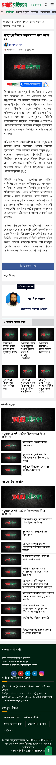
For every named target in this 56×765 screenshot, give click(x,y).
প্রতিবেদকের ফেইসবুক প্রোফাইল (34, 309)
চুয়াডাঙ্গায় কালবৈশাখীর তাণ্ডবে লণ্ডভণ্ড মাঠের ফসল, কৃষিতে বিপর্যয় (38, 596)
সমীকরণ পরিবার (31, 717)
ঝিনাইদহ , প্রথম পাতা (12, 26)
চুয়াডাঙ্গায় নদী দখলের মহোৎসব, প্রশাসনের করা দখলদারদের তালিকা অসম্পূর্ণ (37, 584)
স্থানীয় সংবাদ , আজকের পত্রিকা (28, 22)
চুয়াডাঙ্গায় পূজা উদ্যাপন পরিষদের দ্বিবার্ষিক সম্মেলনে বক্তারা (36, 457)
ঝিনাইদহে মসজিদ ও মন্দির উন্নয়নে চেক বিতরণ (45, 348)
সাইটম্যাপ (8, 730)
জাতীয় (35, 12)
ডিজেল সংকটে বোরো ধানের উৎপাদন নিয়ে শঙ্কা (37, 631)
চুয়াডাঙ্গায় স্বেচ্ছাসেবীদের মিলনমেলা (35, 443)
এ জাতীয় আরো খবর (14, 322)
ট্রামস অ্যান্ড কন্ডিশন (13, 724)
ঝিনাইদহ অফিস (13, 44)
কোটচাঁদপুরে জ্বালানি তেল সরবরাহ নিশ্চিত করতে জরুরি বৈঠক (46, 385)
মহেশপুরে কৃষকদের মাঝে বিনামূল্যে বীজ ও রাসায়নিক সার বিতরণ (28, 385)
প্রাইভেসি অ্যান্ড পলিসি (37, 724)
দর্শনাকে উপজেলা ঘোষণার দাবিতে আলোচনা (36, 468)
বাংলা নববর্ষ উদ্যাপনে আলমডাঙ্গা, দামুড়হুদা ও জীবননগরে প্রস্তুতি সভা (35, 608)
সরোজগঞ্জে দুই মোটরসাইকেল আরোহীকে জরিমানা (23, 435)
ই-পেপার (37, 5)
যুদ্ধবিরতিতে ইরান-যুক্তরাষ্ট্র (36, 617)
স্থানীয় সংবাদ (22, 12)
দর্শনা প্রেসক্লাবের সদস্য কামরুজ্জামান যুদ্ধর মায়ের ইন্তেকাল (35, 571)
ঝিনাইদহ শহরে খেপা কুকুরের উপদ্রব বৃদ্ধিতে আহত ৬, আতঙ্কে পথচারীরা (28, 351)
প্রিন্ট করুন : (28, 266)
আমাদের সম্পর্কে (11, 717)
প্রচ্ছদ (7, 22)
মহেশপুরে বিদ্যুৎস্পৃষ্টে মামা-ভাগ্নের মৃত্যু (8, 384)
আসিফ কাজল (36, 299)
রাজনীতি (45, 12)
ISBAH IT (40, 750)
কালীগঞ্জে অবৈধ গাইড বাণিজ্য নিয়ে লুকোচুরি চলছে (10, 348)
